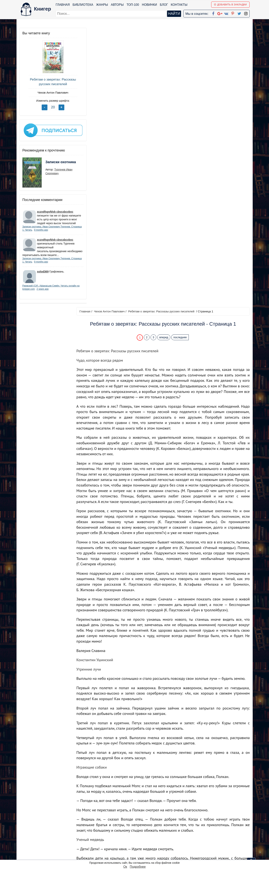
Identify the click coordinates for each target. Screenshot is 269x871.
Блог (164, 4)
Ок (125, 866)
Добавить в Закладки (230, 4)
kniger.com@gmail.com (213, 821)
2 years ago (54, 294)
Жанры (102, 4)
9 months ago (52, 231)
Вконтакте (140, 836)
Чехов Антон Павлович (48, 92)
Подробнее (138, 866)
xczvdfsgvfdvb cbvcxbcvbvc (55, 209)
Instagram (140, 851)
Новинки (149, 4)
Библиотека (83, 4)
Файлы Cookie (197, 831)
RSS (136, 856)
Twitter (137, 846)
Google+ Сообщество (149, 831)
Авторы (117, 4)
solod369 (43, 276)
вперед (165, 58)
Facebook (139, 821)
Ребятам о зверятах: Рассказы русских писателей (48, 82)
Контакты (179, 4)
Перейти (171, 793)
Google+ (139, 826)
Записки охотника (53, 162)
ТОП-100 (133, 4)
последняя (181, 58)
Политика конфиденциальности (210, 826)
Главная (63, 4)
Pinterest (139, 841)
